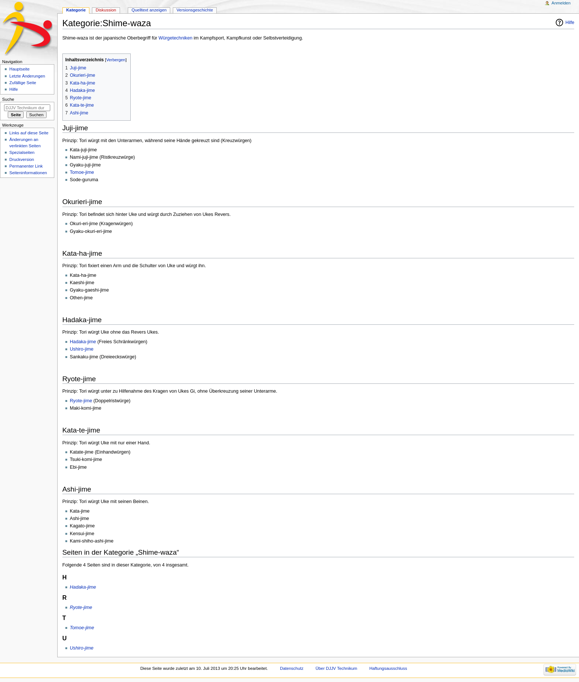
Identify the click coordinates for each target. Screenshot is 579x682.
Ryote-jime (81, 400)
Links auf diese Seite (28, 133)
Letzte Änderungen (27, 76)
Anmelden (561, 3)
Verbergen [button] (115, 60)
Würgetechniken (175, 38)
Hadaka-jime (83, 341)
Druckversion (21, 159)
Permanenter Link (25, 166)
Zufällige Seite (22, 82)
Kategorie (76, 10)
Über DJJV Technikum (336, 668)
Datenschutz (292, 668)
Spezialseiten (21, 152)
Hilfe (569, 22)
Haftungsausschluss (388, 668)
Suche (8, 99)
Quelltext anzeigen (149, 10)
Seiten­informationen (28, 172)
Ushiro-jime (81, 349)
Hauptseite (19, 69)
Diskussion (106, 10)
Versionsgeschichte (195, 10)
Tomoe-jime (82, 172)
